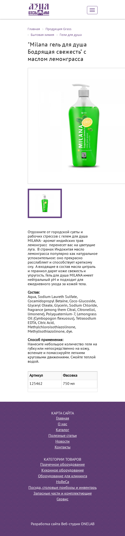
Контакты (63, 447)
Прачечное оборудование (62, 464)
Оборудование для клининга (62, 476)
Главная (62, 418)
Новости (62, 441)
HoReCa (62, 482)
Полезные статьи (62, 436)
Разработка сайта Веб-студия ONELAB (62, 524)
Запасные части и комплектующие (62, 493)
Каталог (62, 430)
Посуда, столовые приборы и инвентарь (62, 488)
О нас (62, 424)
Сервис (62, 499)
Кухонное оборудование (62, 470)
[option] (45, 203)
